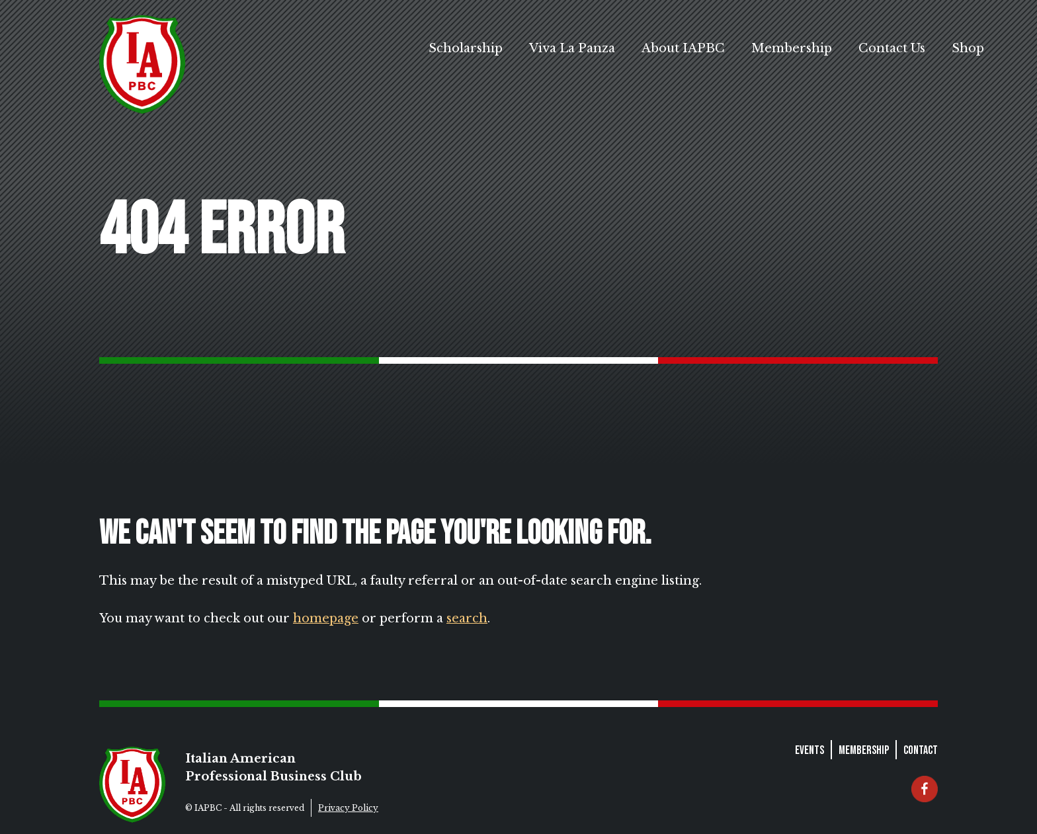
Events (809, 750)
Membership (791, 48)
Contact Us (891, 48)
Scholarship (466, 48)
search (466, 618)
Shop (968, 48)
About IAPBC (683, 48)
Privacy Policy (348, 808)
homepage (325, 618)
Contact (920, 750)
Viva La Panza (572, 48)
